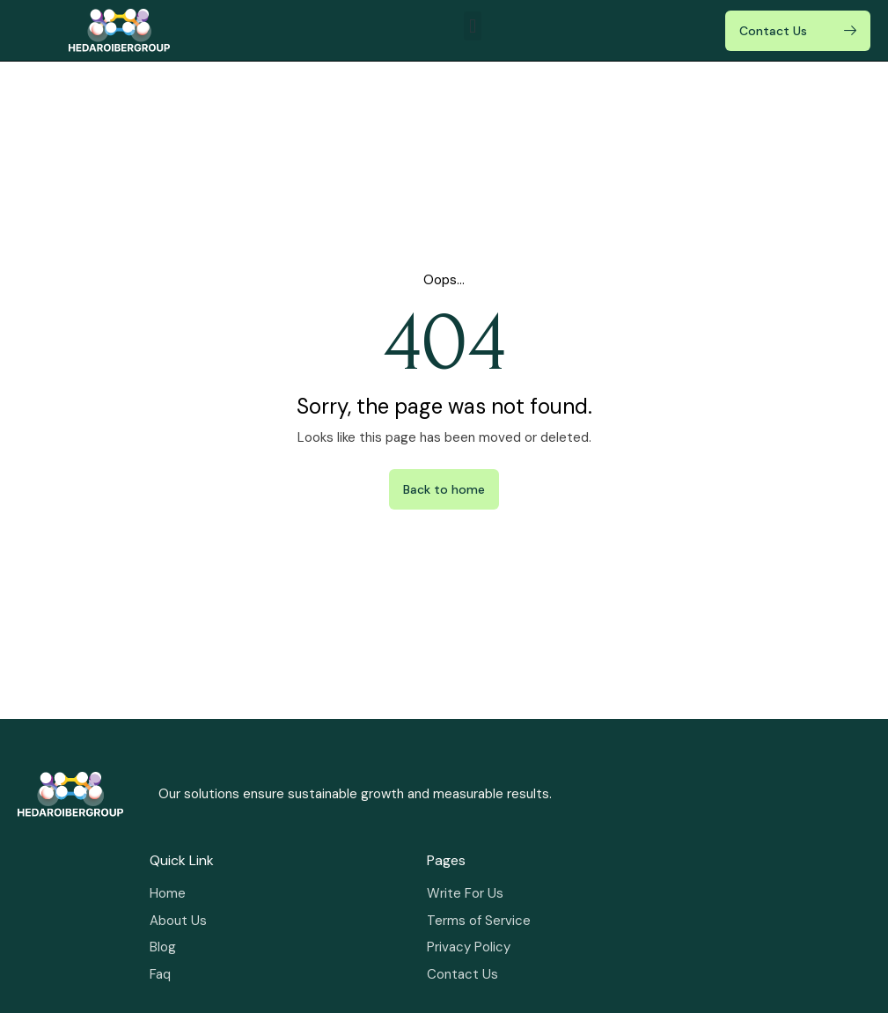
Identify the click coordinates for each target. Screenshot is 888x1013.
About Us (178, 920)
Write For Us (465, 893)
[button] (472, 25)
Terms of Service (479, 920)
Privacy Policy (468, 947)
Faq (160, 974)
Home (168, 893)
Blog (163, 947)
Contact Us (462, 974)
